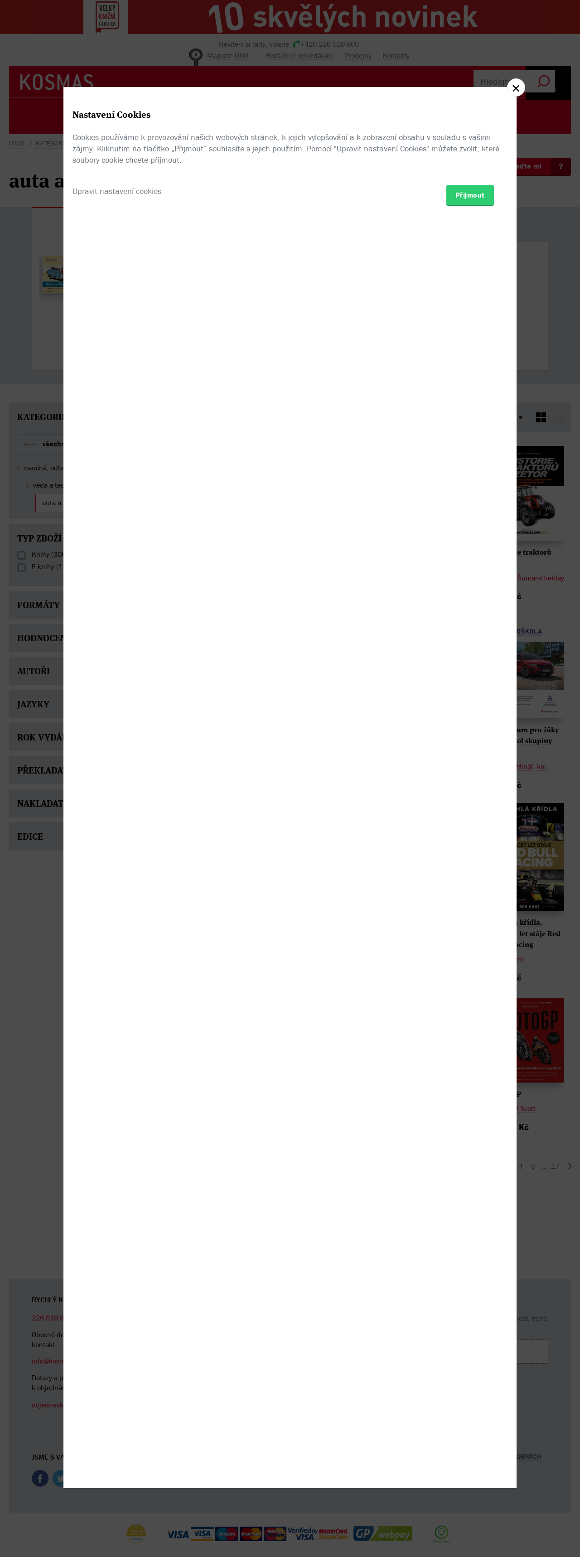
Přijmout (470, 831)
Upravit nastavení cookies (116, 827)
